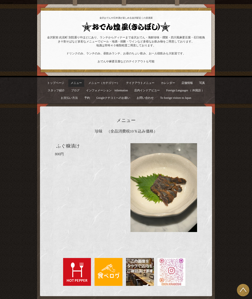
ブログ (75, 90)
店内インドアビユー (147, 90)
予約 (87, 97)
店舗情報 (187, 82)
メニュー (76, 82)
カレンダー (168, 82)
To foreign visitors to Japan (175, 97)
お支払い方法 (69, 97)
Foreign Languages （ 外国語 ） (185, 90)
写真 (202, 82)
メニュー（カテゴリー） (104, 82)
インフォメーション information (107, 90)
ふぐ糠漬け (68, 146)
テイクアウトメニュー (140, 82)
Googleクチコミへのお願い (113, 97)
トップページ (55, 82)
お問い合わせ (145, 97)
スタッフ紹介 (56, 90)
